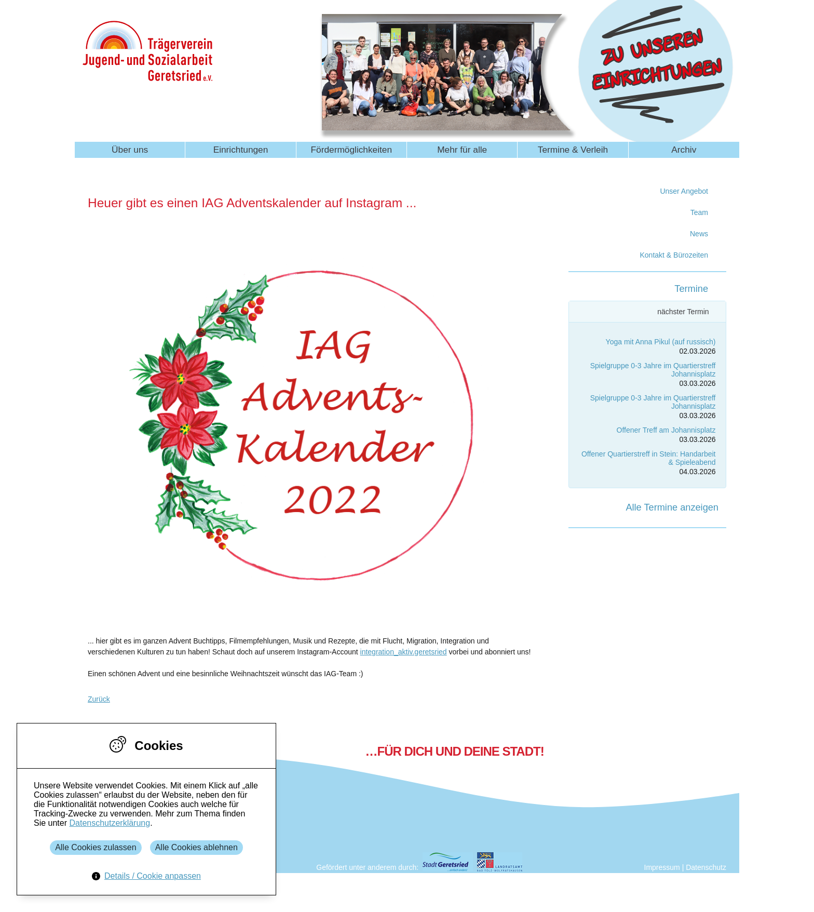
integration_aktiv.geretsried (403, 652)
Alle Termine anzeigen (672, 507)
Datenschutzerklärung (109, 823)
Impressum (662, 867)
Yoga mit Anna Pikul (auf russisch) (661, 342)
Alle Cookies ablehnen (196, 847)
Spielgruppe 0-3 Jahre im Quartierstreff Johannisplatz (653, 369)
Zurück (99, 699)
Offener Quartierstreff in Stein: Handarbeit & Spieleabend (648, 458)
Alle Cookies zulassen (96, 847)
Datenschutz (706, 867)
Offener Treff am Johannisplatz (666, 430)
